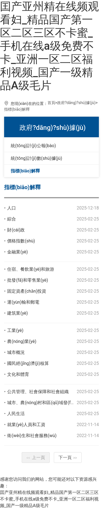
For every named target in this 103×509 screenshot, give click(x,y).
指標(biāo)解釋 (17, 109)
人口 (11, 208)
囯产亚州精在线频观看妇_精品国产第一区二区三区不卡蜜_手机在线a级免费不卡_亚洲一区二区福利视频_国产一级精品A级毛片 (49, 46)
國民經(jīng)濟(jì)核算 (28, 363)
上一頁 (35, 457)
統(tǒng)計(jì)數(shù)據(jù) (36, 158)
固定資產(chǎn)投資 (26, 291)
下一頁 (68, 457)
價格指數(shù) (21, 241)
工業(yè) (15, 330)
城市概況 (16, 352)
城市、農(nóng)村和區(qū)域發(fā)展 (43, 402)
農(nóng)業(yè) (21, 341)
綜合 (11, 219)
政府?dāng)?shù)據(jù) (76, 102)
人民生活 (16, 413)
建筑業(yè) (17, 313)
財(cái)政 (16, 230)
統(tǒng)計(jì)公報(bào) (33, 145)
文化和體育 (18, 374)
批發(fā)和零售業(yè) (27, 280)
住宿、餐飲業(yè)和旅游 (30, 269)
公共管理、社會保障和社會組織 (38, 391)
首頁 (51, 102)
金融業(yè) (17, 251)
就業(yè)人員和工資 (26, 424)
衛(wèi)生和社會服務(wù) (31, 435)
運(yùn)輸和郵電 (23, 302)
